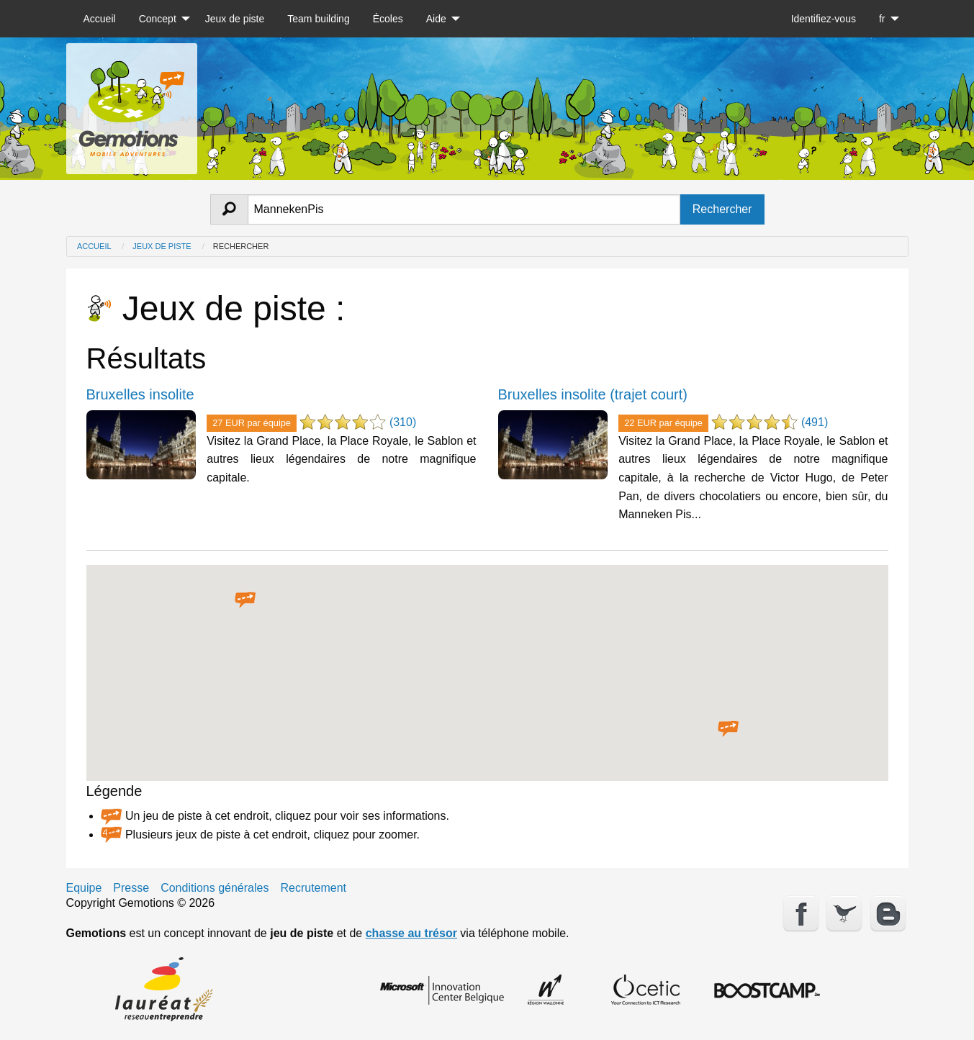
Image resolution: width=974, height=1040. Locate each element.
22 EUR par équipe (663, 422)
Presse (131, 888)
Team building (318, 18)
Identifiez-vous (823, 18)
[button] (245, 600)
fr (882, 18)
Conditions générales (215, 888)
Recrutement (313, 888)
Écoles (388, 18)
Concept (157, 18)
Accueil (100, 18)
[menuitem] (99, 19)
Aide (436, 18)
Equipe (84, 888)
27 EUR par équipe (251, 422)
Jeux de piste (235, 18)
